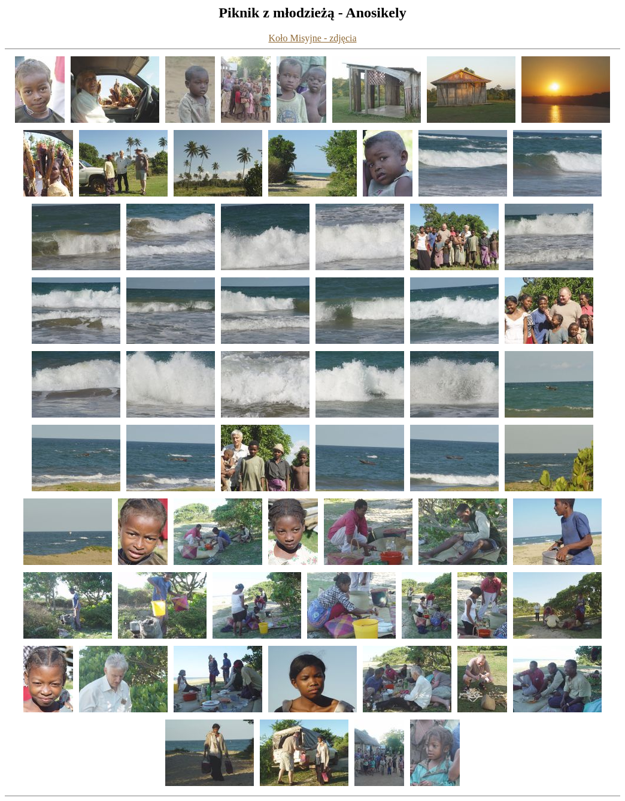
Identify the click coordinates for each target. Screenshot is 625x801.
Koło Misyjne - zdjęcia (312, 38)
